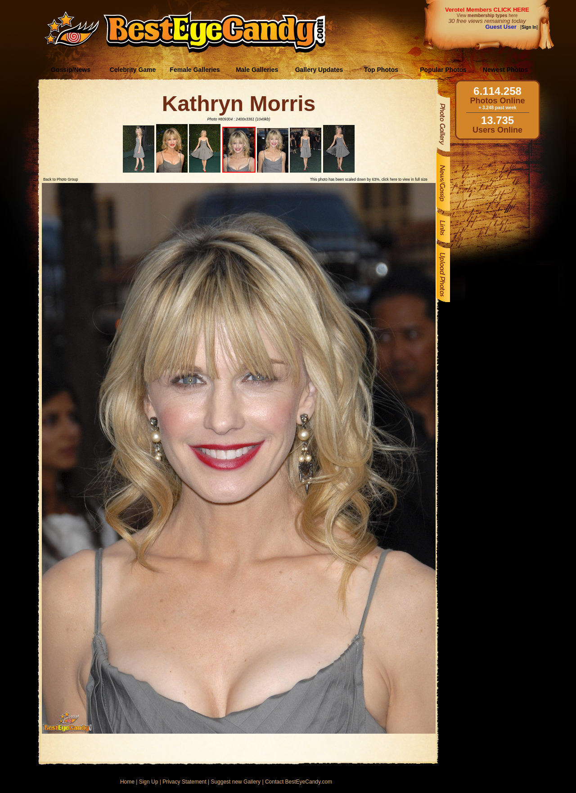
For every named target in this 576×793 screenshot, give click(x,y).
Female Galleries (195, 69)
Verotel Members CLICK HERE (487, 9)
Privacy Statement (184, 782)
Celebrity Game (133, 69)
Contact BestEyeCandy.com (298, 782)
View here (487, 15)
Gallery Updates (319, 69)
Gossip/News (70, 69)
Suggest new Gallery (236, 782)
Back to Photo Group (60, 179)
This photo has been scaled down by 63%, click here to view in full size (369, 179)
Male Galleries (257, 69)
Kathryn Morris (238, 104)
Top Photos (381, 69)
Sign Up (148, 782)
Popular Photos (443, 69)
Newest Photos (505, 69)
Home (127, 782)
